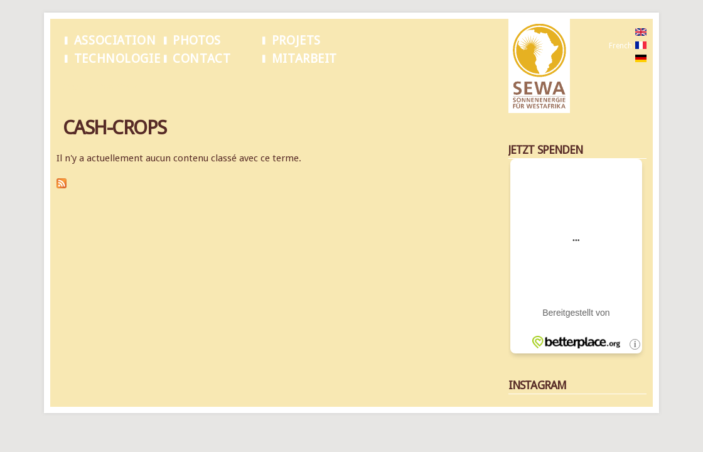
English (621, 32)
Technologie (117, 58)
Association (115, 40)
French (620, 45)
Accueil (75, 87)
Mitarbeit (304, 58)
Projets (296, 40)
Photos (197, 40)
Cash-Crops (117, 87)
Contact (201, 58)
